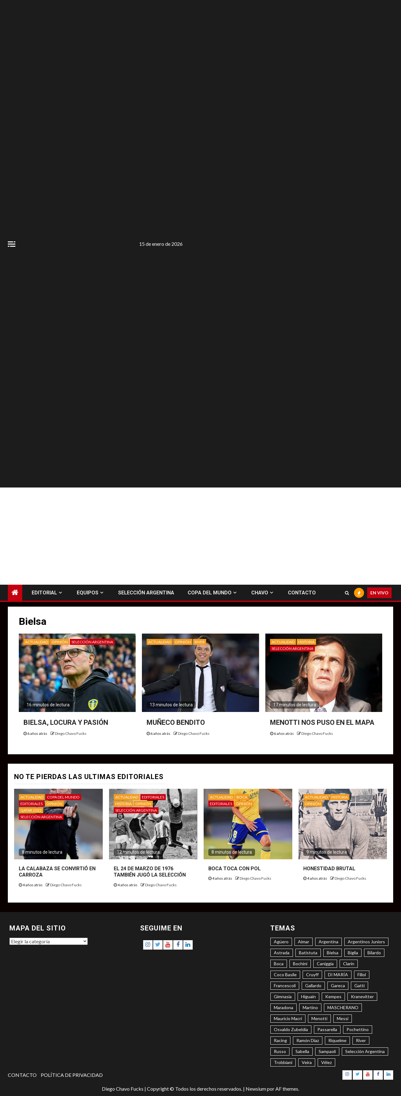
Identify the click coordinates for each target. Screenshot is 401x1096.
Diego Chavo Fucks (70, 733)
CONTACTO (302, 593)
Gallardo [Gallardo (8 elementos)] (313, 985)
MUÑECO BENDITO (176, 722)
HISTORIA (306, 642)
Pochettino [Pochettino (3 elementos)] (357, 1029)
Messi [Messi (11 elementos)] (342, 1018)
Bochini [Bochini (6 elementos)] (300, 963)
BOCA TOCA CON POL (234, 869)
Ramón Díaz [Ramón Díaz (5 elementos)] (307, 1040)
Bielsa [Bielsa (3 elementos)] (332, 952)
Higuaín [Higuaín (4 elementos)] (308, 996)
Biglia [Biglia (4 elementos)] (353, 952)
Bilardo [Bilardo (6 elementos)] (374, 952)
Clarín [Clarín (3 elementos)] (348, 963)
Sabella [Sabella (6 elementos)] (302, 1051)
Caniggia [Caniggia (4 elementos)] (325, 963)
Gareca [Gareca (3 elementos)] (338, 985)
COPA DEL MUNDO (210, 593)
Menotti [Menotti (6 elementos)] (319, 1018)
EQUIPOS (87, 593)
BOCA (242, 797)
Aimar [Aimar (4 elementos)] (303, 941)
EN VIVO (379, 592)
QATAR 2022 (31, 810)
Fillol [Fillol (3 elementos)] (361, 974)
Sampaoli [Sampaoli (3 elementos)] (327, 1051)
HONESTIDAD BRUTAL (329, 869)
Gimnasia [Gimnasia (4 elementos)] (283, 996)
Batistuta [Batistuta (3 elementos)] (308, 952)
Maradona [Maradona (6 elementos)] (283, 1007)
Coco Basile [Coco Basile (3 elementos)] (285, 974)
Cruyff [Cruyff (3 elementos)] (312, 974)
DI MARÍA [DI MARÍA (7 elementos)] (338, 974)
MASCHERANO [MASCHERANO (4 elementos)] (342, 1007)
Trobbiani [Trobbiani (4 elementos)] (283, 1062)
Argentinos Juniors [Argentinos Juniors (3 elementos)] (366, 941)
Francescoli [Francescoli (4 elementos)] (285, 985)
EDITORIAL (44, 593)
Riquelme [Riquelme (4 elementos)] (337, 1040)
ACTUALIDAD (36, 642)
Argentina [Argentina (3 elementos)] (328, 941)
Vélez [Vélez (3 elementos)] (326, 1062)
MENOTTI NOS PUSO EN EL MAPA (322, 722)
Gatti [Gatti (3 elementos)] (359, 985)
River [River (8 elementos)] (361, 1040)
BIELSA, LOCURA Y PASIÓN (65, 722)
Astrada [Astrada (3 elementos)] (281, 952)
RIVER (200, 642)
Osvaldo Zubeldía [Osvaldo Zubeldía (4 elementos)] (291, 1029)
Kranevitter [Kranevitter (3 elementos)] (362, 996)
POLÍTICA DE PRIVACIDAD (72, 1075)
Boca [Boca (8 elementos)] (279, 963)
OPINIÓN (60, 642)
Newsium (256, 1089)
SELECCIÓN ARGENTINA (146, 593)
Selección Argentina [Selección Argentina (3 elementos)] (365, 1051)
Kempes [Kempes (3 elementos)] (333, 996)
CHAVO (259, 593)
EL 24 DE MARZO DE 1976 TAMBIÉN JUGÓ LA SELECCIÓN (150, 872)
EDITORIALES (31, 803)
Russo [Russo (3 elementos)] (280, 1051)
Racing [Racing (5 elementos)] (280, 1040)
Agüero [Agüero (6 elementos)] (281, 941)
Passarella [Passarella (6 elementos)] (327, 1029)
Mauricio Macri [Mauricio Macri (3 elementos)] (288, 1018)
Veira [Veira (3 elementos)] (307, 1062)
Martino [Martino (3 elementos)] (310, 1007)
